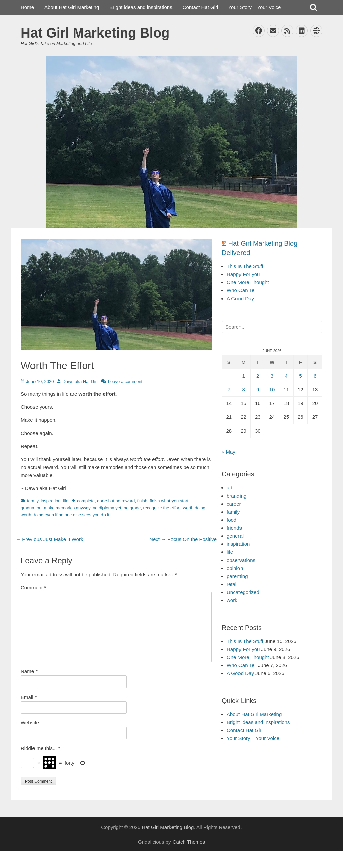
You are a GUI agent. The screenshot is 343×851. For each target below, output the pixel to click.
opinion (235, 568)
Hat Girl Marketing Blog (95, 32)
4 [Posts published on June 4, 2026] (286, 376)
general (235, 536)
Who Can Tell (242, 290)
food (231, 520)
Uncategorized (243, 592)
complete (86, 500)
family (32, 500)
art (230, 487)
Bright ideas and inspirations (140, 7)
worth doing (194, 507)
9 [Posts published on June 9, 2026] (257, 389)
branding (236, 496)
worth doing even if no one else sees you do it (65, 514)
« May (228, 452)
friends (234, 528)
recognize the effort (161, 507)
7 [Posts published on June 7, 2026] (229, 389)
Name (29, 671)
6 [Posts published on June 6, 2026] (315, 376)
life (66, 500)
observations (241, 560)
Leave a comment (125, 381)
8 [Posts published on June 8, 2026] (243, 389)
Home (27, 7)
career (234, 504)
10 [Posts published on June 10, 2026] (272, 389)
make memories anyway (67, 507)
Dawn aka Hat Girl (79, 381)
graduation (31, 507)
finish (142, 500)
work (232, 600)
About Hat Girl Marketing (71, 7)
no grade (132, 507)
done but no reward (116, 500)
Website (30, 722)
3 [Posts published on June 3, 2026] (272, 376)
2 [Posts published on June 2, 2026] (257, 376)
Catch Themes (189, 842)
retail (232, 584)
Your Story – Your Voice (254, 7)
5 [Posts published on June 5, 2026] (300, 376)
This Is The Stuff (245, 266)
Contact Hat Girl (200, 7)
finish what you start (169, 500)
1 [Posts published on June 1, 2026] (243, 376)
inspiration (50, 500)
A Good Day (240, 298)
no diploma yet (107, 507)
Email (29, 697)
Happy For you (243, 274)
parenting (237, 576)
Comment (33, 587)
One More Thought (248, 282)
